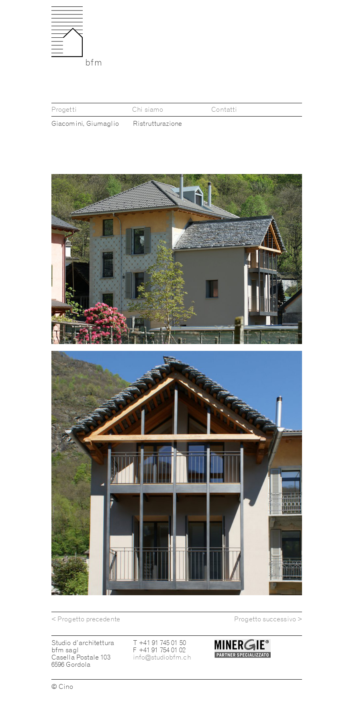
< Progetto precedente (85, 619)
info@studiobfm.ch (162, 657)
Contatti (224, 109)
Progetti (64, 109)
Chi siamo (147, 109)
